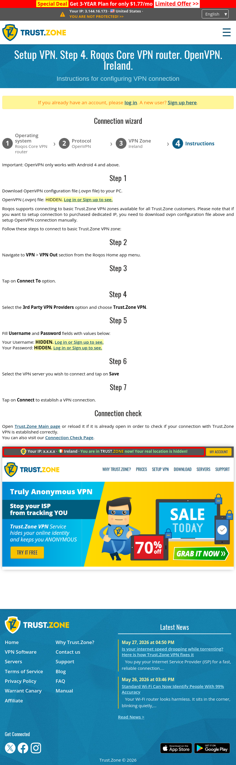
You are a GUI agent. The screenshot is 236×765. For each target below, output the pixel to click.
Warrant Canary (23, 690)
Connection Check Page (69, 437)
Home (12, 642)
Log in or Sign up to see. (88, 199)
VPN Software (21, 652)
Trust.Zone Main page (37, 426)
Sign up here (182, 102)
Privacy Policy (20, 681)
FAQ (60, 681)
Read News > (131, 717)
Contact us (68, 652)
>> (177, 3)
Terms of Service (24, 671)
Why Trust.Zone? (75, 642)
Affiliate (14, 700)
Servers (13, 661)
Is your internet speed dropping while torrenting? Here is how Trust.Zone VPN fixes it (172, 651)
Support (65, 661)
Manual (64, 690)
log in (131, 102)
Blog (61, 671)
